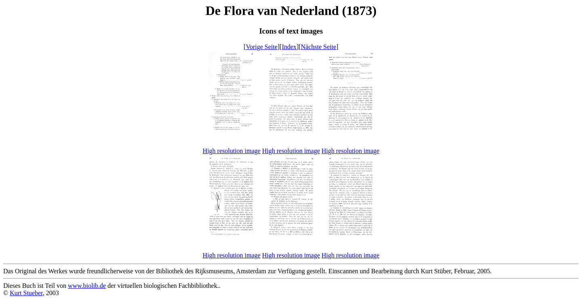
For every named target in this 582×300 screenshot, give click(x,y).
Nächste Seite (318, 46)
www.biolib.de (87, 285)
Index (289, 46)
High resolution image (231, 150)
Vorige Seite (261, 46)
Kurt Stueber (26, 292)
